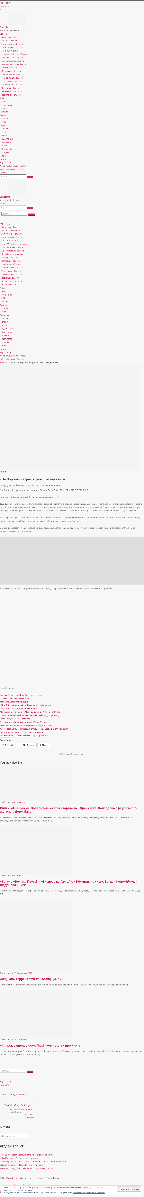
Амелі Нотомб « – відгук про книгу (26, 725)
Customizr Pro (20, 1185)
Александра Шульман (34, 728)
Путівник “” (15, 698)
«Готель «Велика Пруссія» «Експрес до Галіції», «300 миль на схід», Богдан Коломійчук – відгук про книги (68, 883)
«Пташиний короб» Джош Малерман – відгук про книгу (26, 1154)
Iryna (8, 485)
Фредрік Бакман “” (18, 708)
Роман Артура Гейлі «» (15, 718)
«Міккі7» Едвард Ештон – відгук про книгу (20, 1158)
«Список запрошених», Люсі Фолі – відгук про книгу (40, 1045)
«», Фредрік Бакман (25, 705)
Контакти (4, 1085)
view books (30, 1117)
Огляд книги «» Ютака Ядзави (23, 722)
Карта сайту (5, 1081)
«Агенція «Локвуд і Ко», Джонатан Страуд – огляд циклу (26, 1168)
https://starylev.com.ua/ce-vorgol (42, 497)
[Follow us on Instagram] (0, 9)
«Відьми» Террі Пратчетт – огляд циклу (30, 979)
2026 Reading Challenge (17, 1105)
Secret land (12, 1178)
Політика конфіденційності (13, 1094)
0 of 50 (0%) (29, 1114)
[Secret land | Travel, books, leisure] (17, 13)
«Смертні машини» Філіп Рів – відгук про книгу (22, 1165)
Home (3, 362)
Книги (10, 362)
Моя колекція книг (14, 701)
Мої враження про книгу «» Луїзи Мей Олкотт (30, 712)
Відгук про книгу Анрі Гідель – (21, 732)
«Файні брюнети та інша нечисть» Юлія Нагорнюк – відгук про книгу (33, 1161)
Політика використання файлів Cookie (89, 1192)
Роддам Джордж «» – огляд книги (21, 695)
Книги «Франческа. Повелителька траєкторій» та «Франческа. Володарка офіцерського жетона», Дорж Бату (68, 809)
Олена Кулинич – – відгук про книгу (29, 715)
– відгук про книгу (24, 735)
